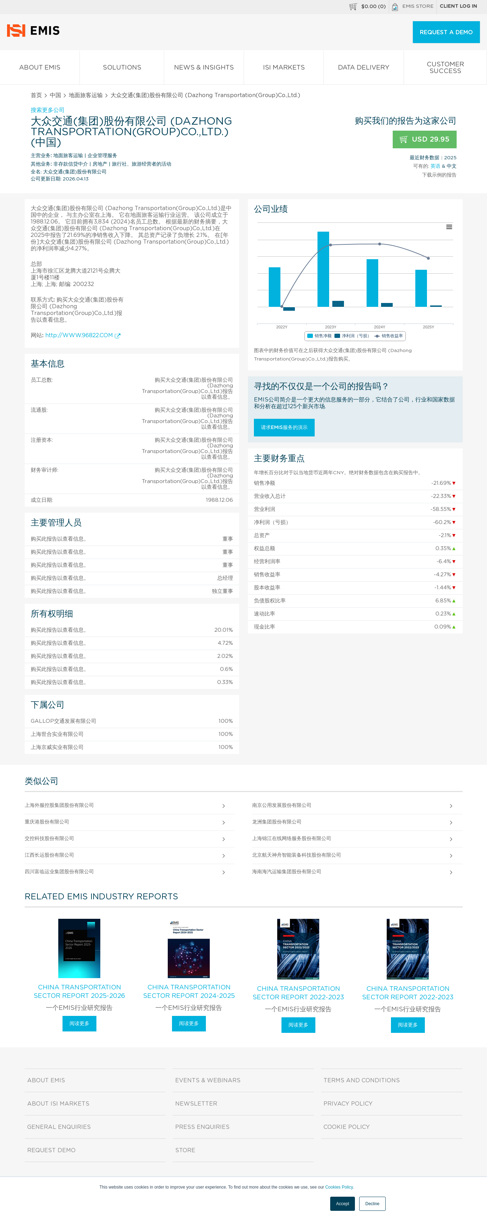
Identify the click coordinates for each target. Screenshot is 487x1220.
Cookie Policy (346, 1127)
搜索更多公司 (48, 110)
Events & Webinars (207, 1080)
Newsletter (196, 1104)
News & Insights (204, 69)
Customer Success (445, 69)
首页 (36, 95)
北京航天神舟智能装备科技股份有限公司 (296, 855)
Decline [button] (372, 1203)
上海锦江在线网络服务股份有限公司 (291, 838)
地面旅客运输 (86, 95)
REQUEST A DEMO (446, 32)
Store (185, 1150)
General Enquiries (59, 1127)
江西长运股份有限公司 (49, 855)
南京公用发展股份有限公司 (281, 805)
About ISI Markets (58, 1104)
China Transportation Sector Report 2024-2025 (189, 991)
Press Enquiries (202, 1127)
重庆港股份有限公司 (47, 822)
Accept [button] (342, 1203)
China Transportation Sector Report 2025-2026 (79, 991)
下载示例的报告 (439, 175)
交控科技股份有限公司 (49, 838)
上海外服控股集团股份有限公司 (59, 805)
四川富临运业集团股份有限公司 (59, 871)
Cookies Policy (339, 1187)
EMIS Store (413, 7)
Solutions (121, 69)
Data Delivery (363, 69)
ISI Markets (283, 69)
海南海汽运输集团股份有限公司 (286, 871)
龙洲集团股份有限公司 (277, 822)
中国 (55, 95)
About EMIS (39, 69)
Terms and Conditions (361, 1080)
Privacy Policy (348, 1104)
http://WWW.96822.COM (82, 335)
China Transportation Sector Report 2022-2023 (298, 993)
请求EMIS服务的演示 (284, 427)
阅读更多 (79, 1023)
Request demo (51, 1150)
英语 (435, 166)
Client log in (458, 6)
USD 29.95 (425, 139)
